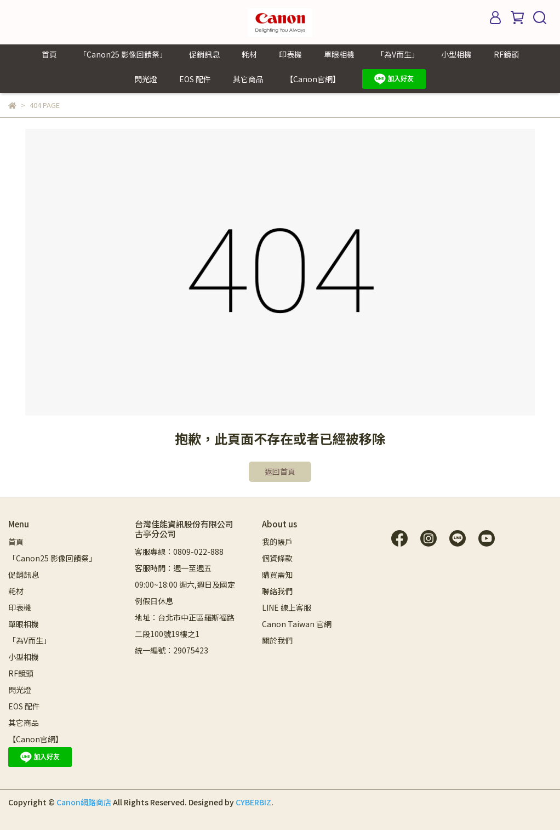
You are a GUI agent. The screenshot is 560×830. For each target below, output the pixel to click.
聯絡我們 (277, 590)
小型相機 (456, 54)
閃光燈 (145, 78)
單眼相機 (339, 54)
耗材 (249, 54)
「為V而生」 (397, 54)
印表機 (290, 54)
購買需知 (277, 574)
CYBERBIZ (253, 802)
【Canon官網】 (312, 78)
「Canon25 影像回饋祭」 (123, 54)
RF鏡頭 (506, 54)
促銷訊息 (204, 54)
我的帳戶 (277, 541)
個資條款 (277, 558)
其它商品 (248, 78)
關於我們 (277, 640)
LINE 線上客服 (286, 607)
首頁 (49, 54)
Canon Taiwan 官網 (297, 623)
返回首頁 (280, 471)
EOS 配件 (195, 78)
